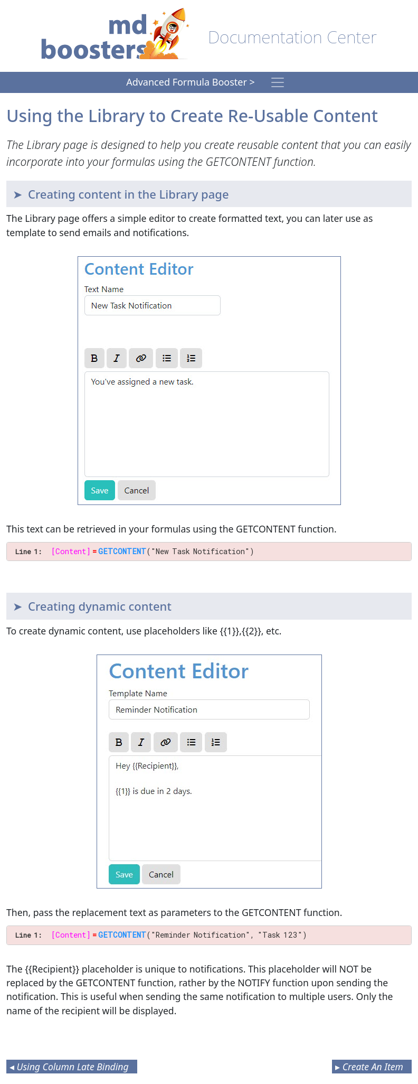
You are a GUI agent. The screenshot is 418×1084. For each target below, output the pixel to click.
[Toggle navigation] (277, 82)
